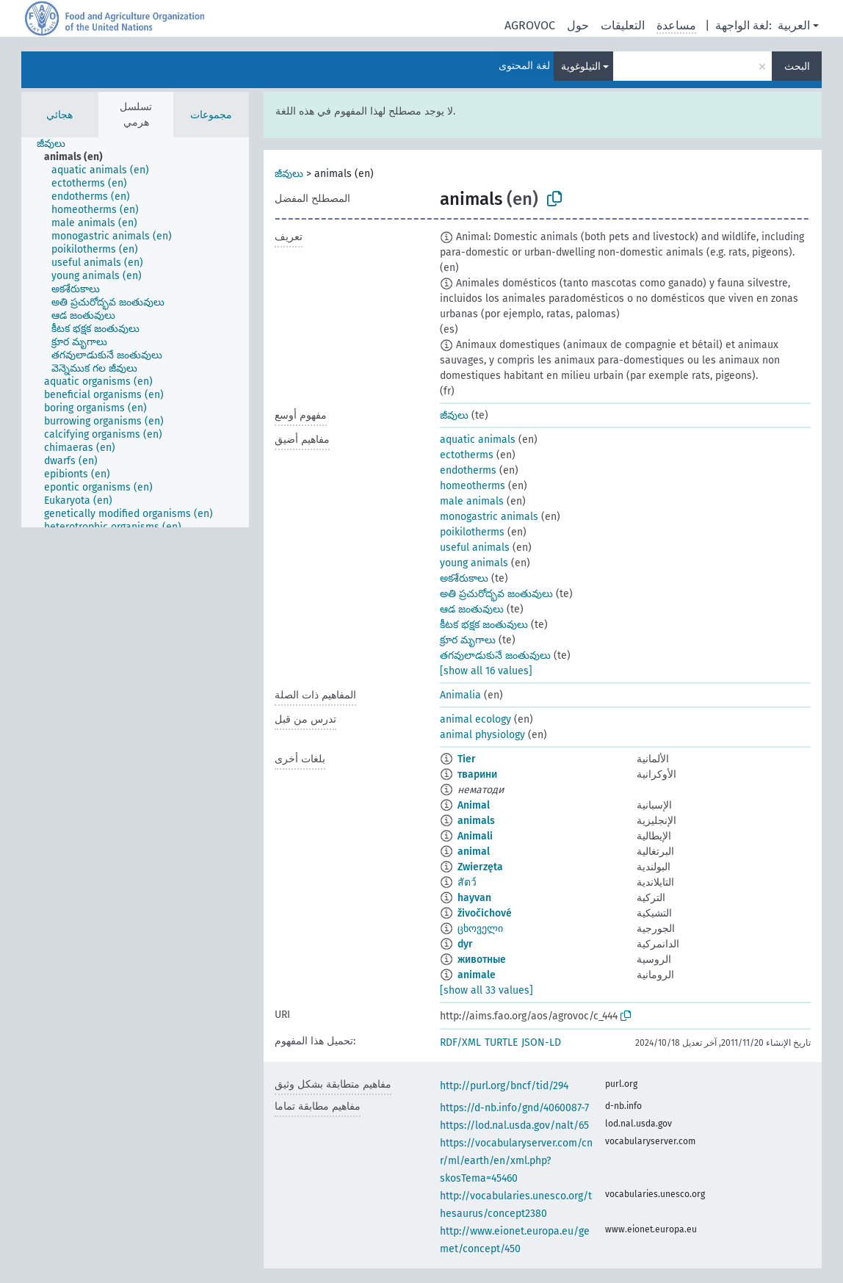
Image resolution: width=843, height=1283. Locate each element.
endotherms (468, 470)
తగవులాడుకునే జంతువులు (495, 655)
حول (578, 25)
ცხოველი (480, 928)
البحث (797, 66)
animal (473, 851)
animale (476, 975)
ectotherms (466, 455)
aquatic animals (477, 439)
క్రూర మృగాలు (468, 640)
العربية (794, 25)
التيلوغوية (581, 66)
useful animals (475, 547)
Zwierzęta (480, 867)
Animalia (460, 695)
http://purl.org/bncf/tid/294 (504, 1086)
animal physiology (482, 735)
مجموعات (211, 115)
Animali (475, 836)
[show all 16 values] (486, 671)
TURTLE (501, 1042)
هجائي (59, 115)
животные (481, 959)
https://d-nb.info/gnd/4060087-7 (514, 1108)
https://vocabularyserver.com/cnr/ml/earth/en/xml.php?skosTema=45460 (516, 1161)
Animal (473, 805)
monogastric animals (489, 516)
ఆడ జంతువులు (472, 609)
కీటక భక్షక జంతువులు (484, 624)
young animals (474, 563)
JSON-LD (541, 1042)
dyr (465, 944)
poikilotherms (472, 532)
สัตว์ (467, 882)
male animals (472, 501)
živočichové (484, 913)
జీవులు (289, 173)
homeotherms (472, 486)
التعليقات (623, 25)
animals (476, 820)
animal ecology (475, 719)
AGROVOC (529, 25)
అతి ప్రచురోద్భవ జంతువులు (496, 594)
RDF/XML (460, 1042)
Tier (466, 759)
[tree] (135, 332)
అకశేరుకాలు (464, 578)
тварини (477, 774)
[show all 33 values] (486, 990)
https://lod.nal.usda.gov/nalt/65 (514, 1125)
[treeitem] (57, 144)
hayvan (474, 898)
